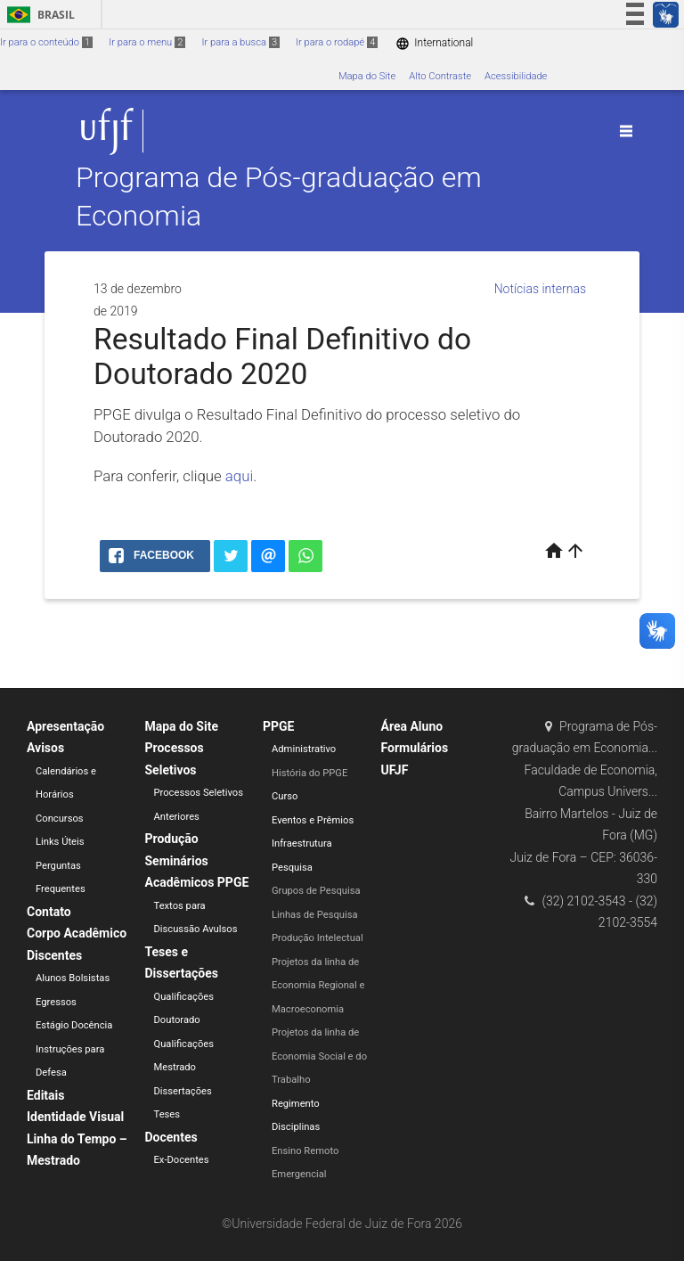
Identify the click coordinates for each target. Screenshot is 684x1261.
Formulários (415, 748)
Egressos (56, 1002)
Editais (45, 1095)
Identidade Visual (75, 1117)
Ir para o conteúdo (46, 42)
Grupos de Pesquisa (316, 891)
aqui (239, 476)
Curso (284, 796)
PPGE (278, 726)
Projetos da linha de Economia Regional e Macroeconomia (318, 985)
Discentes (54, 955)
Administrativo (304, 749)
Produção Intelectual (317, 938)
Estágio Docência (74, 1025)
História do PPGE (309, 773)
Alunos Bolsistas (73, 978)
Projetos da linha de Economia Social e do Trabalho (319, 1056)
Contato (49, 912)
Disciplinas (296, 1127)
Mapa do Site (366, 76)
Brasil (37, 14)
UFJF (395, 770)
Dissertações (183, 1091)
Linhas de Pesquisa (315, 915)
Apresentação (65, 726)
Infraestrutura (302, 843)
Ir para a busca (240, 42)
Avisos (45, 748)
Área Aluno (412, 726)
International (434, 43)
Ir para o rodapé (337, 42)
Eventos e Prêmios (313, 820)
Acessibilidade (515, 76)
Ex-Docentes (181, 1160)
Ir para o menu (147, 42)
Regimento (296, 1104)
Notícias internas (540, 289)
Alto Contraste (440, 76)
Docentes (171, 1137)
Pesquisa (292, 867)
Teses (167, 1114)
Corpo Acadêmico (76, 933)
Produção (172, 838)
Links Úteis (60, 841)
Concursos (60, 818)
